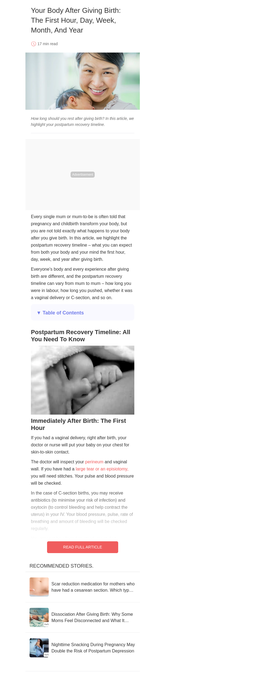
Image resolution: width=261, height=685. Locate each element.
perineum (94, 461)
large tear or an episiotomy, (102, 469)
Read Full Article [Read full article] (82, 547)
